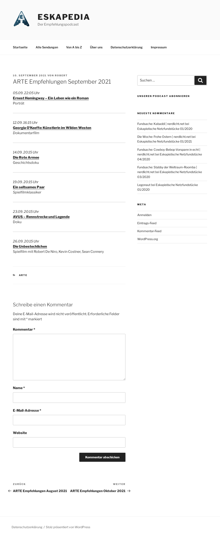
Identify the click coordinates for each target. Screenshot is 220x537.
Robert (61, 75)
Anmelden (144, 215)
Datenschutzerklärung (127, 47)
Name (19, 388)
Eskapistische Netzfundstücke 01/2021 (164, 141)
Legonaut (143, 185)
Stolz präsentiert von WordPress (68, 527)
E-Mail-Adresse (27, 410)
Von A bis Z (74, 47)
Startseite (20, 47)
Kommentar (24, 329)
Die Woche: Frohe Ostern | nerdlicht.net (164, 136)
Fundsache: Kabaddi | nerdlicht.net (160, 124)
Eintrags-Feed (146, 223)
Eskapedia (64, 17)
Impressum (159, 47)
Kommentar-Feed (149, 231)
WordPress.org (147, 239)
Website (20, 433)
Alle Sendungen (47, 47)
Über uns (96, 47)
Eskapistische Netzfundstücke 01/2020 (164, 128)
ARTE (23, 275)
